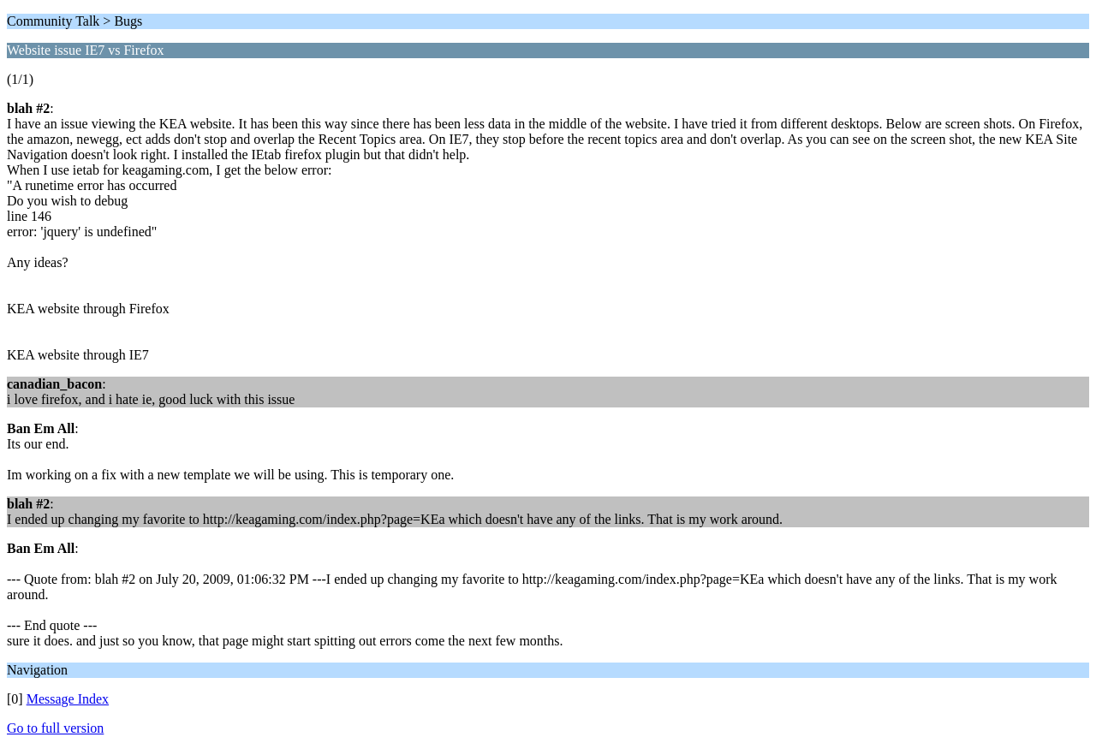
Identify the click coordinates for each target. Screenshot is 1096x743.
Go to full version (55, 728)
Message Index (68, 699)
